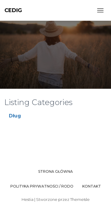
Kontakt (91, 186)
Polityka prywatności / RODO (41, 186)
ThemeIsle (80, 199)
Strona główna (55, 171)
